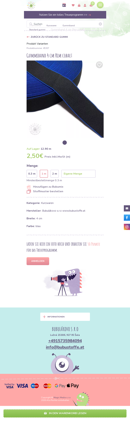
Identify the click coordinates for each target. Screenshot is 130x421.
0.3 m (31, 174)
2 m (54, 174)
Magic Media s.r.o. (62, 397)
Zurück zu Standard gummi (49, 37)
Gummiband (69, 25)
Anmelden (37, 261)
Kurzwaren (52, 25)
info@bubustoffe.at (65, 347)
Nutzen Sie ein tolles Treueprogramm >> (65, 15)
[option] (65, 99)
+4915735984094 (65, 340)
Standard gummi (37, 29)
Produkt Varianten (37, 44)
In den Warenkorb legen (65, 413)
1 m (43, 174)
